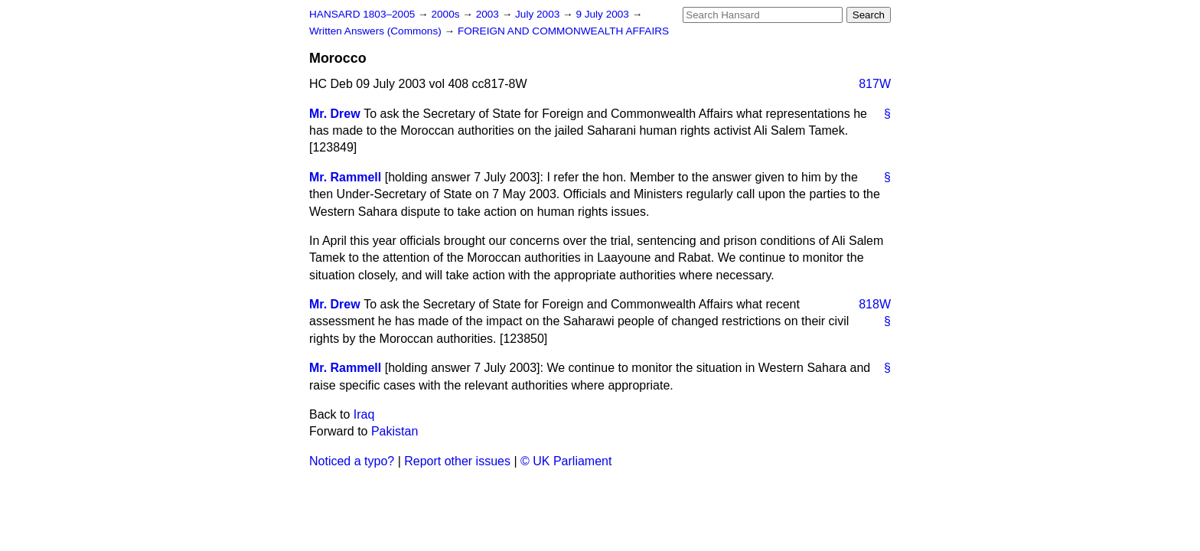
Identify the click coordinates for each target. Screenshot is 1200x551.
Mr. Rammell (345, 177)
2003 (489, 14)
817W (875, 83)
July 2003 (538, 14)
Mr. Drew (334, 113)
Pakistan (394, 431)
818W (875, 304)
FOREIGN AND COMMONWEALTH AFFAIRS (563, 31)
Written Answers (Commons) (377, 31)
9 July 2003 (603, 14)
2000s (446, 14)
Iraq (364, 414)
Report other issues (457, 461)
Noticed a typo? (351, 461)
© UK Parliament (565, 461)
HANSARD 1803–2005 (362, 14)
